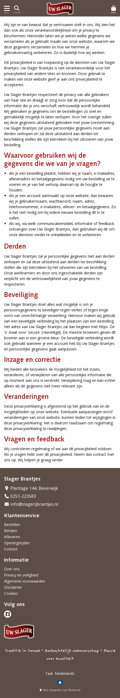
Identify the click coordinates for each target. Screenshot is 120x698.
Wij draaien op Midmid (60, 690)
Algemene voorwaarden (24, 581)
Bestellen (12, 524)
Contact (11, 548)
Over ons (12, 568)
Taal (49, 673)
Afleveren (12, 536)
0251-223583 (20, 496)
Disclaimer (13, 587)
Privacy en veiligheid (21, 575)
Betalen (10, 530)
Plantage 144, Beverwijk (31, 488)
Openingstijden (17, 542)
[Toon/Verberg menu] (6, 8)
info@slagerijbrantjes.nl (31, 504)
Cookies (11, 593)
